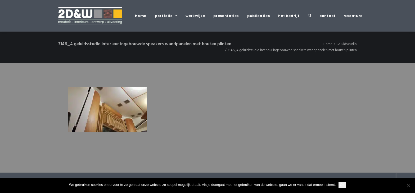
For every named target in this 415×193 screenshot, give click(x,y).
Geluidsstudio (346, 44)
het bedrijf (288, 15)
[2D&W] (90, 15)
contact (327, 15)
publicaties (258, 15)
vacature (353, 15)
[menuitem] (142, 16)
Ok (342, 185)
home (140, 15)
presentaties (226, 15)
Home (327, 44)
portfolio (166, 15)
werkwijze (195, 15)
